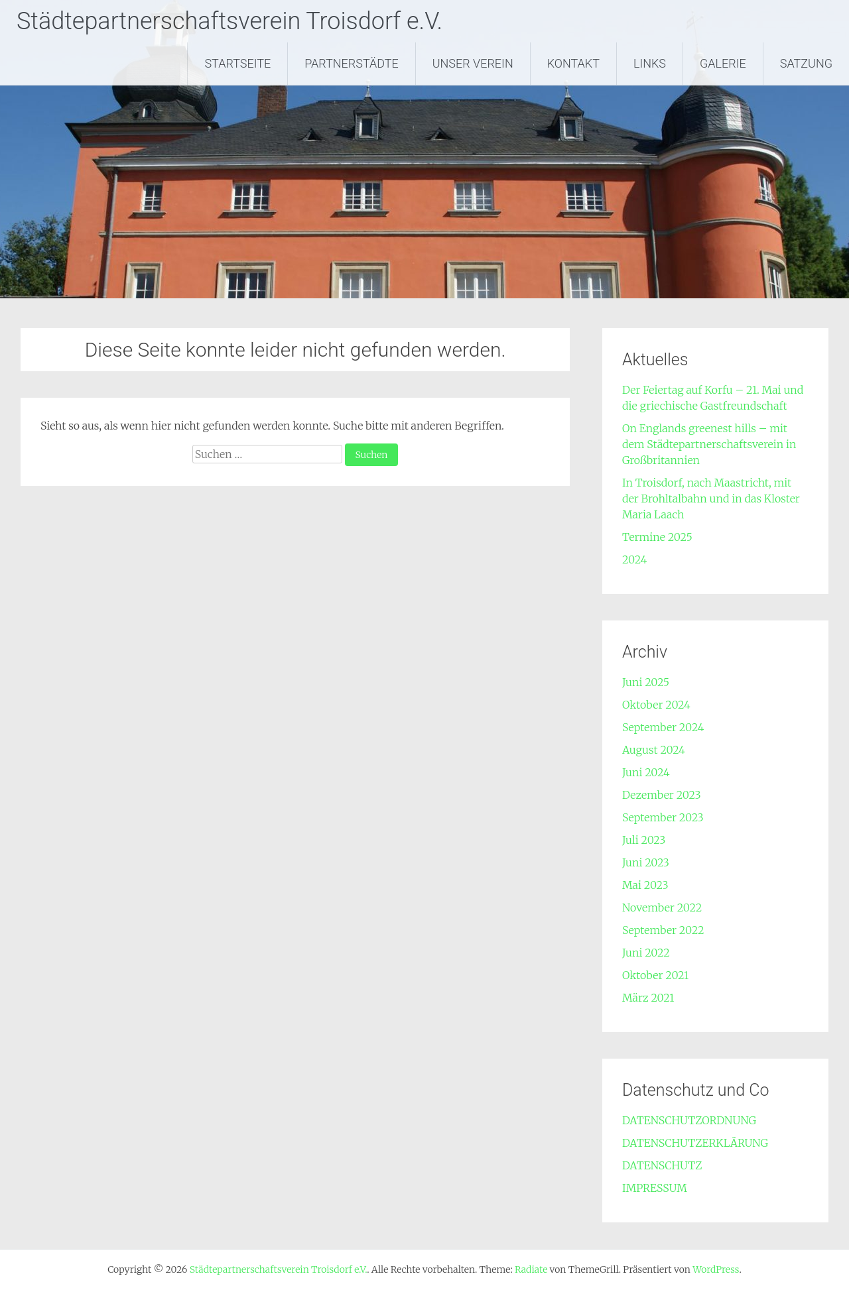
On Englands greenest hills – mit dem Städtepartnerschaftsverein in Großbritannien (709, 444)
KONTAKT (573, 63)
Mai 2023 (645, 885)
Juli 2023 (643, 840)
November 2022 (662, 907)
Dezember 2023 (661, 794)
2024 (634, 559)
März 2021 (648, 997)
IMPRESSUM (654, 1188)
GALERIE (723, 63)
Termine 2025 (657, 537)
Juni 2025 (645, 682)
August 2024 (653, 749)
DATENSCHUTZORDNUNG (689, 1120)
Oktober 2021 (655, 975)
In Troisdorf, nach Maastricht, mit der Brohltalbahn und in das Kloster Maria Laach (711, 498)
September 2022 (663, 930)
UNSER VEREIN (472, 63)
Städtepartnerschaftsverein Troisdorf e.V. (229, 21)
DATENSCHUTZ (662, 1165)
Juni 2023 (645, 862)
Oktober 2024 (656, 704)
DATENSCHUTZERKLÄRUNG (695, 1142)
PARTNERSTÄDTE (351, 63)
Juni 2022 (646, 952)
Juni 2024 (646, 772)
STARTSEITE (237, 63)
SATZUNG (806, 63)
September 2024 (663, 727)
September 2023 (663, 817)
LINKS (649, 63)
